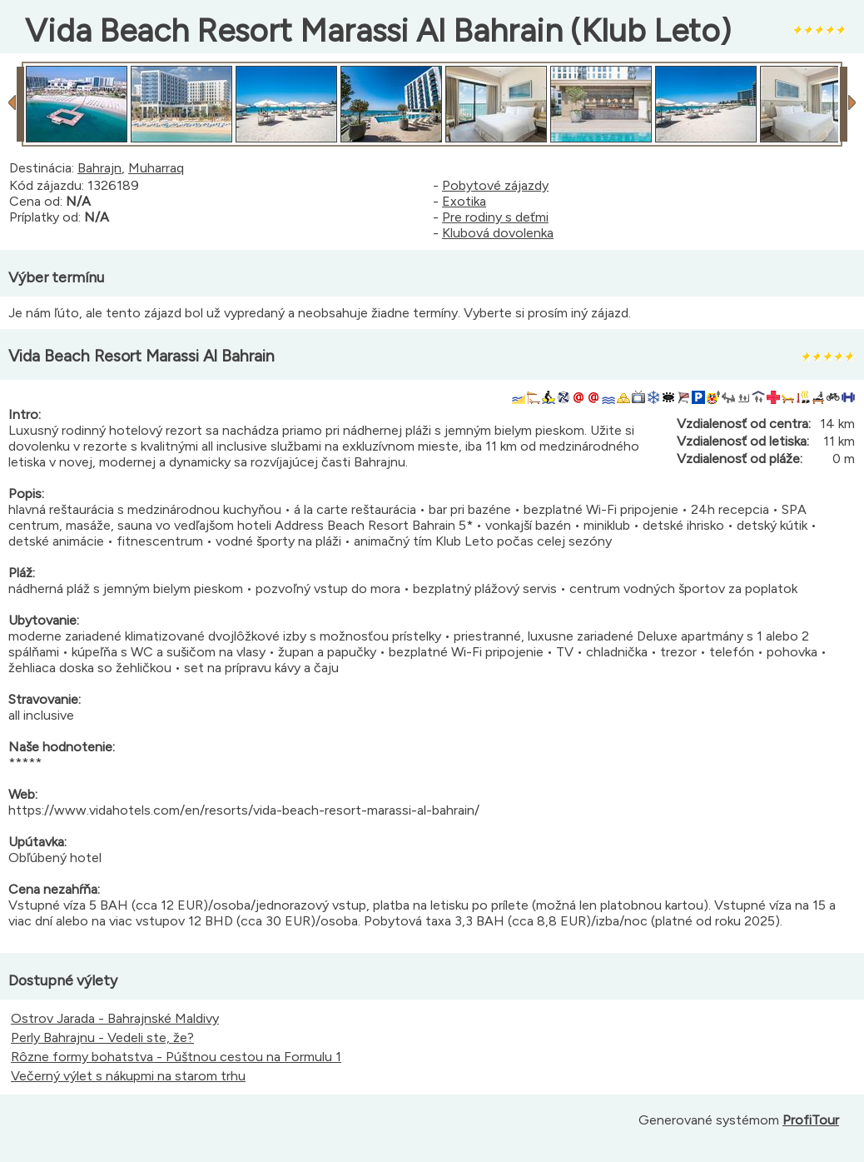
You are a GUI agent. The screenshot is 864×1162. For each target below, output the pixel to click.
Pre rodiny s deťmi (495, 217)
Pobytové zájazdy (495, 185)
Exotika (464, 201)
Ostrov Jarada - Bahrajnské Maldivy (115, 1018)
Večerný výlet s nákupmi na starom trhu (128, 1076)
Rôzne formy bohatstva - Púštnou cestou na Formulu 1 (176, 1057)
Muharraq (156, 168)
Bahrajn (99, 168)
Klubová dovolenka (498, 233)
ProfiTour (810, 1120)
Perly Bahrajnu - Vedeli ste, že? (102, 1037)
